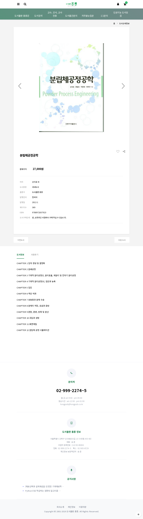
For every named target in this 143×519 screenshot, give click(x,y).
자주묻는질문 (88, 15)
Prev (20, 86)
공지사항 (71, 473)
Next (123, 86)
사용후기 (34, 254)
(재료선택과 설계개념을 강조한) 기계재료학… (44, 486)
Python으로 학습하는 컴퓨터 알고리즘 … (43, 490)
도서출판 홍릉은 (22, 15)
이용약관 (82, 506)
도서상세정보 (124, 23)
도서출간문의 (71, 15)
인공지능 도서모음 (120, 14)
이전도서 (20, 240)
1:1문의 (104, 15)
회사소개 (60, 506)
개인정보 (71, 506)
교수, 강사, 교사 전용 (55, 14)
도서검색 (38, 15)
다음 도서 (122, 240)
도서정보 (20, 254)
